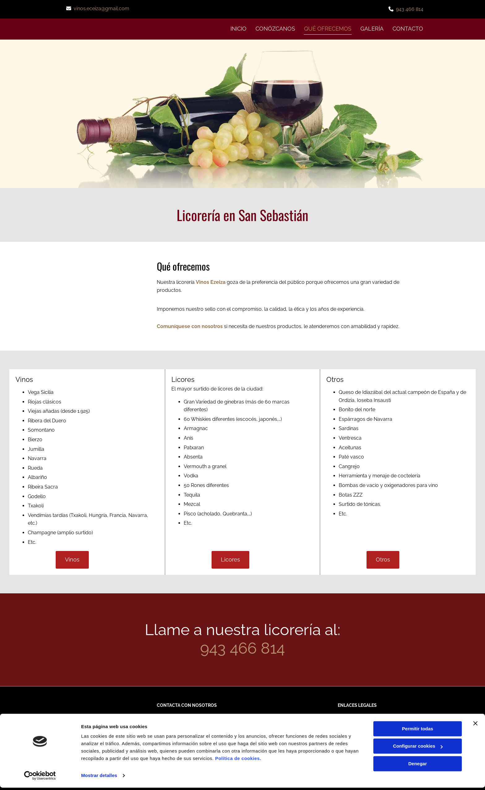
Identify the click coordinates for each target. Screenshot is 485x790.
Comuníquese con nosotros (190, 326)
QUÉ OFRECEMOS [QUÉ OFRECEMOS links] (327, 28)
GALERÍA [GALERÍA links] (372, 28)
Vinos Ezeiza (210, 282)
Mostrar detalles (99, 777)
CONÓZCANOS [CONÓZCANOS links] (274, 28)
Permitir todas (417, 731)
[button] (72, 559)
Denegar (417, 766)
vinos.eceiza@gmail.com (101, 8)
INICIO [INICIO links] (237, 28)
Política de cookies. (238, 760)
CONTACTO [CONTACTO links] (408, 28)
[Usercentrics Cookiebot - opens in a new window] (40, 778)
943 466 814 (409, 9)
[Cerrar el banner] (475, 726)
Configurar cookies (418, 748)
